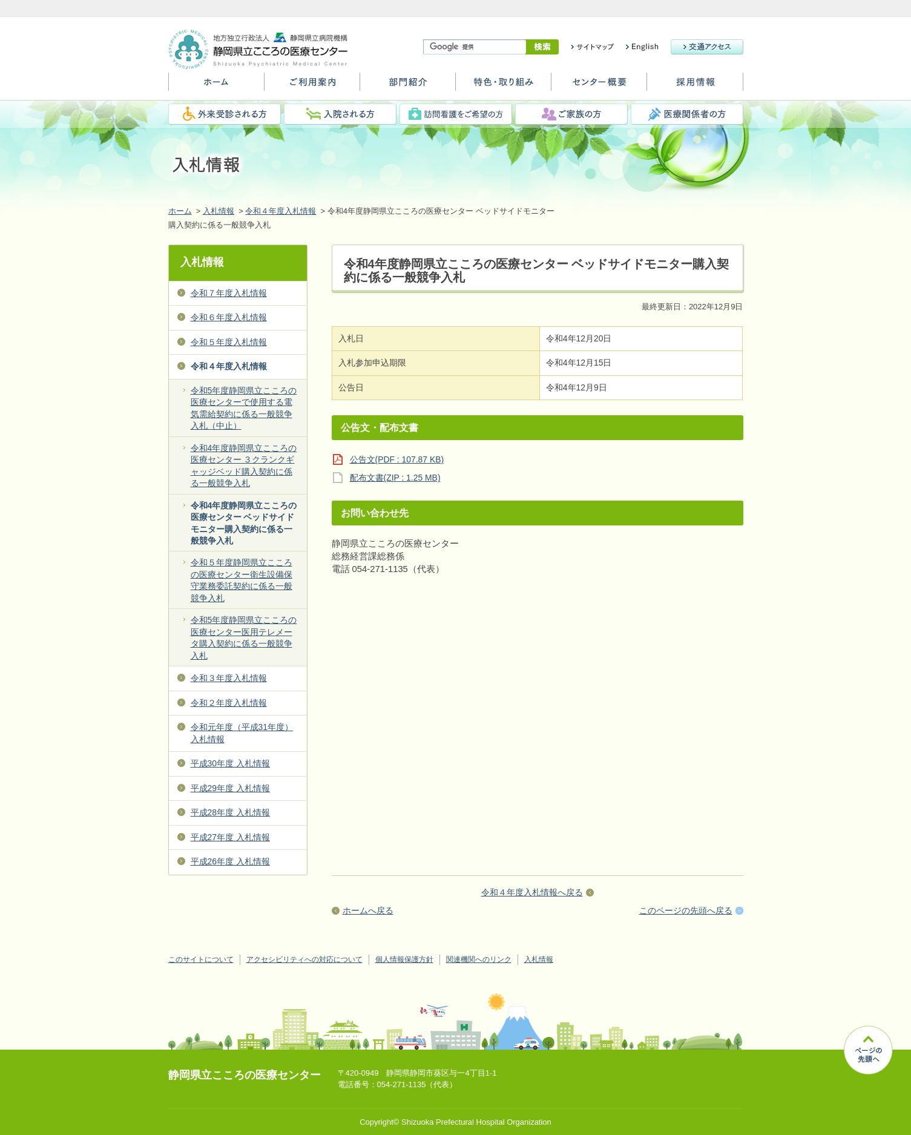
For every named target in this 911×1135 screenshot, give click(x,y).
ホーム (216, 86)
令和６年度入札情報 (229, 317)
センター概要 (598, 86)
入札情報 (218, 210)
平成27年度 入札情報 (230, 837)
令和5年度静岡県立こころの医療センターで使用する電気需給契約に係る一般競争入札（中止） (244, 408)
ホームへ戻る (368, 910)
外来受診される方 (224, 114)
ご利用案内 (312, 86)
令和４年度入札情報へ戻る (532, 892)
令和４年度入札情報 (280, 210)
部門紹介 (407, 86)
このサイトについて (201, 959)
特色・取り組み (503, 86)
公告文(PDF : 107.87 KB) (397, 459)
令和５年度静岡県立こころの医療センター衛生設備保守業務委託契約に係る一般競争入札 (241, 580)
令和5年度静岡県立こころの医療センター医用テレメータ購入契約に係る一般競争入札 (244, 637)
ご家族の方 (571, 114)
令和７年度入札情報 (229, 293)
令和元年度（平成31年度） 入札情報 (242, 732)
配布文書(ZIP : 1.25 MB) (395, 477)
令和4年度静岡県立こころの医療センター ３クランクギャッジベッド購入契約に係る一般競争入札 (244, 465)
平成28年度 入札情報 (230, 812)
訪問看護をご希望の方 (456, 114)
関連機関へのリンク (478, 959)
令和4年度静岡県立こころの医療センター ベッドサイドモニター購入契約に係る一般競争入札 (244, 523)
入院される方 (340, 114)
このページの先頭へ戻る (685, 910)
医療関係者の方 (687, 114)
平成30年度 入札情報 (230, 763)
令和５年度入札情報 (229, 342)
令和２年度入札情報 (229, 703)
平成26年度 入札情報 (230, 861)
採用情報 (695, 86)
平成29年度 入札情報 (230, 788)
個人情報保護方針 (404, 959)
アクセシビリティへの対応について (304, 959)
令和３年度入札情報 (229, 678)
